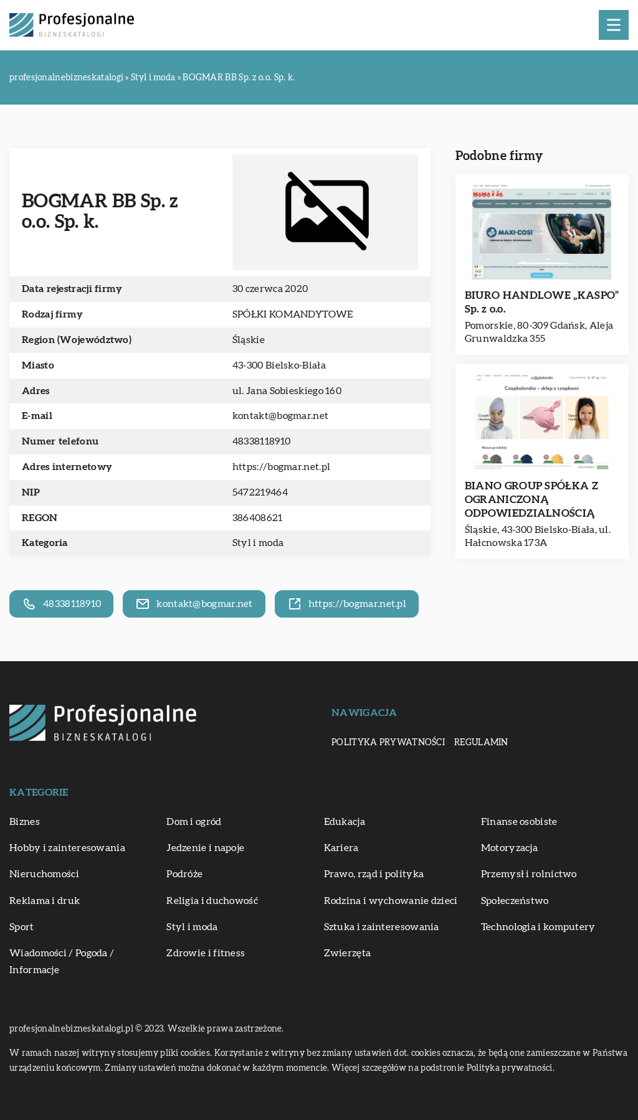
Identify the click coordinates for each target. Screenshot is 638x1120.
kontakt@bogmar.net (280, 416)
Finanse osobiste (519, 822)
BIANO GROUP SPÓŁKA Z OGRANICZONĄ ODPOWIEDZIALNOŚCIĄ (531, 500)
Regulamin (481, 742)
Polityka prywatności (388, 742)
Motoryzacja (509, 848)
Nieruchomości (44, 874)
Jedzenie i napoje (205, 848)
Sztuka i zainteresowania (381, 927)
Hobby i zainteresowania (67, 848)
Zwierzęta (347, 953)
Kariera (341, 848)
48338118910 (261, 441)
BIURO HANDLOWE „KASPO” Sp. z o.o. (542, 302)
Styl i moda (257, 543)
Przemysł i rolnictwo (529, 874)
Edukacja (344, 822)
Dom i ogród (193, 822)
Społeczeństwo (515, 901)
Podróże (184, 874)
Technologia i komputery (538, 927)
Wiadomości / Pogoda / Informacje (61, 961)
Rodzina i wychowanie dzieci (391, 901)
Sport (21, 927)
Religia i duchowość (212, 901)
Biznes (24, 822)
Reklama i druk (44, 901)
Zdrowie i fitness (205, 953)
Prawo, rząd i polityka (374, 874)
